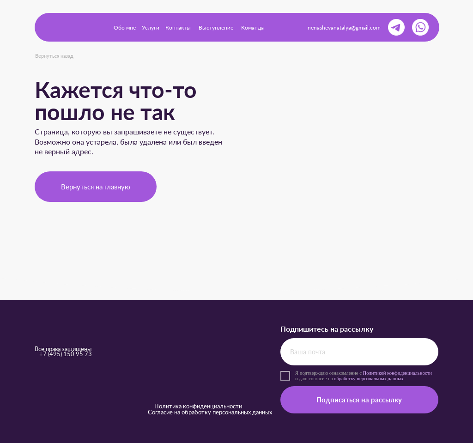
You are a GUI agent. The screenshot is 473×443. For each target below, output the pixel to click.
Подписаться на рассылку (359, 399)
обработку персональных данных (369, 378)
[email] (359, 351)
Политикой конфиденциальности (397, 373)
